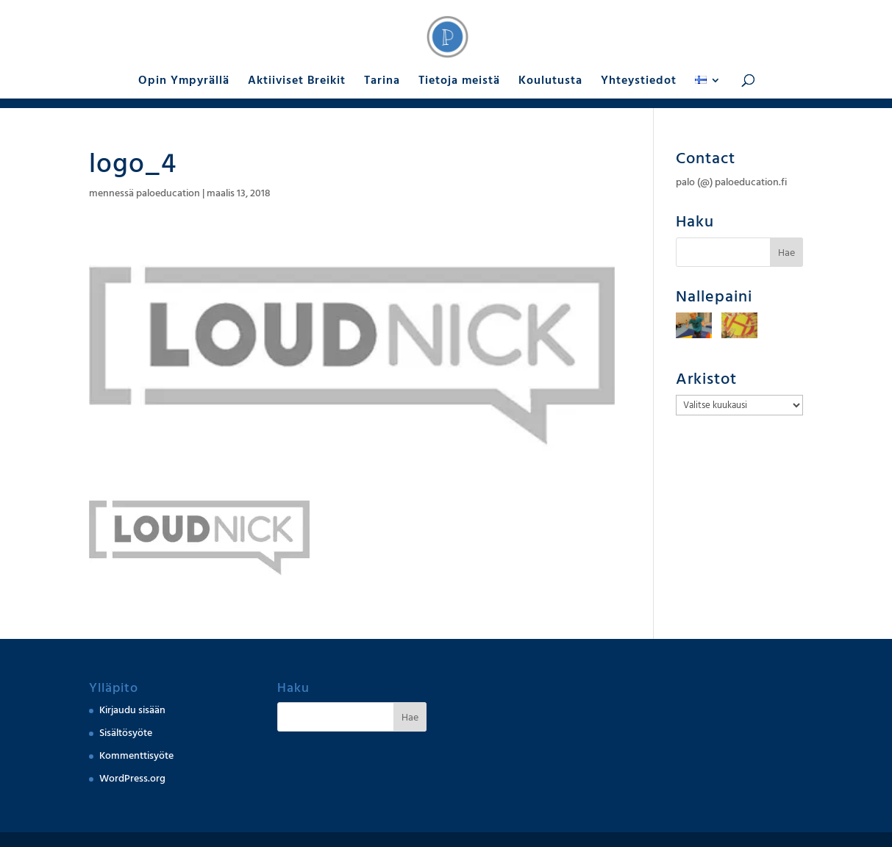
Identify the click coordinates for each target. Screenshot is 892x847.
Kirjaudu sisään (132, 710)
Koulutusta (550, 81)
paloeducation (168, 193)
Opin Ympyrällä (183, 81)
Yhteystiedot (639, 81)
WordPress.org (132, 778)
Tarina (382, 81)
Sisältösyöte (125, 733)
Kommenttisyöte (136, 755)
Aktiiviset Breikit (297, 81)
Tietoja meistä (459, 81)
